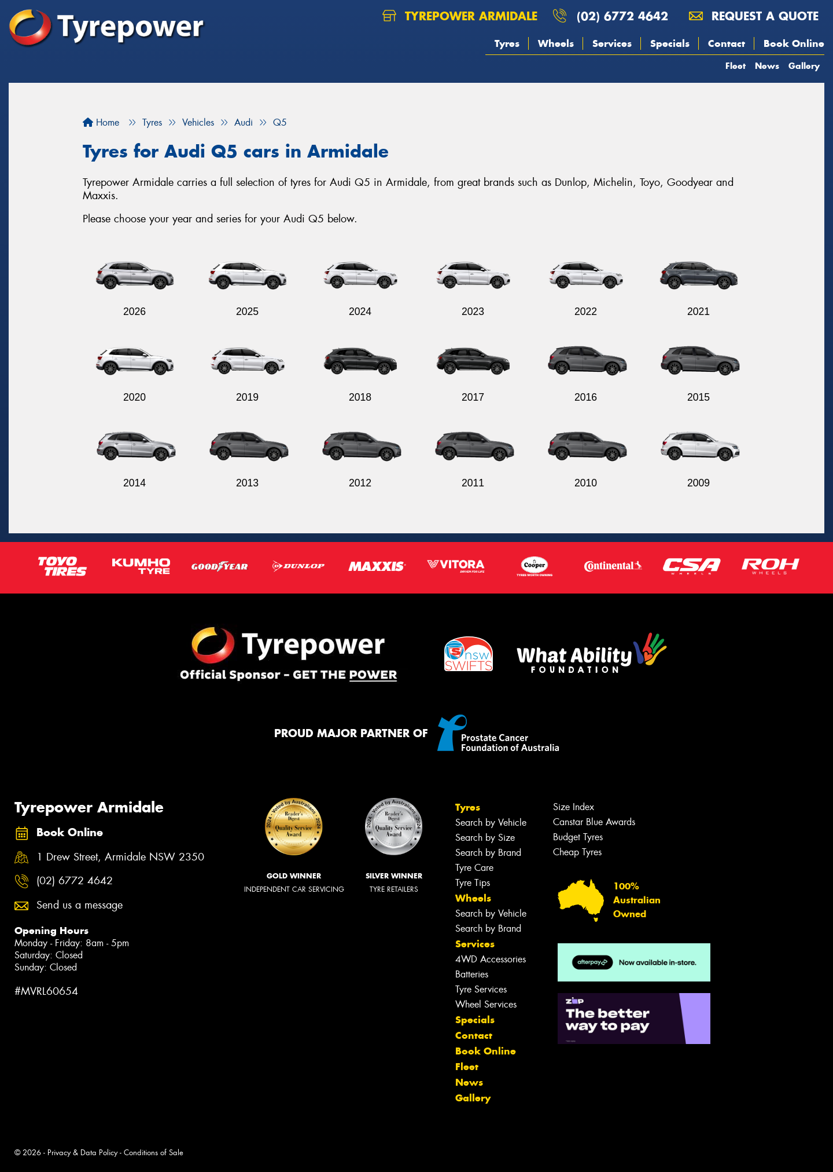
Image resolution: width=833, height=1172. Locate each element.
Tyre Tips (472, 883)
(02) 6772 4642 (622, 16)
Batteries (471, 974)
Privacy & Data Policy (82, 1153)
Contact (726, 43)
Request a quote (754, 16)
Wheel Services (486, 1004)
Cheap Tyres (577, 852)
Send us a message (79, 905)
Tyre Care (474, 868)
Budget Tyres (578, 837)
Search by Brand (488, 853)
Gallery (804, 65)
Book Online (794, 43)
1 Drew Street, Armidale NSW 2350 (120, 857)
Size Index (573, 807)
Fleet (735, 65)
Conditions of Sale (153, 1153)
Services (612, 43)
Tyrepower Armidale (459, 16)
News (767, 65)
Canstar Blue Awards (594, 822)
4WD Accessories (490, 959)
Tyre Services (481, 989)
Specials (670, 43)
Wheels (556, 43)
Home (101, 122)
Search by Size (485, 838)
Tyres (507, 43)
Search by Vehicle (490, 822)
